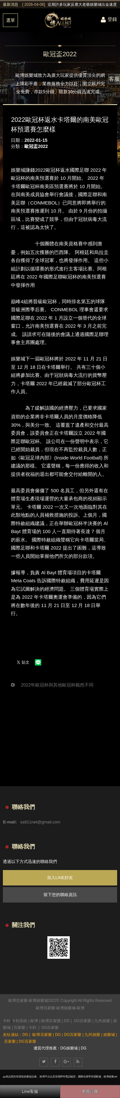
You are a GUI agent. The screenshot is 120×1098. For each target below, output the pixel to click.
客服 (114, 79)
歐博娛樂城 (66, 1008)
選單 (10, 20)
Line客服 (30, 1091)
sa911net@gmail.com (40, 822)
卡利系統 (19, 1021)
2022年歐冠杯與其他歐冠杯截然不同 (52, 684)
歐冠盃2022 (36, 146)
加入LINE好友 (60, 877)
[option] (69, 4)
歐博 (80, 1008)
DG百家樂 (82, 1021)
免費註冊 (90, 1091)
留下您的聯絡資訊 (60, 894)
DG (67, 1021)
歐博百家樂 (45, 1008)
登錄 (109, 19)
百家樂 (19, 1027)
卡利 (7, 1021)
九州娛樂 (102, 1021)
